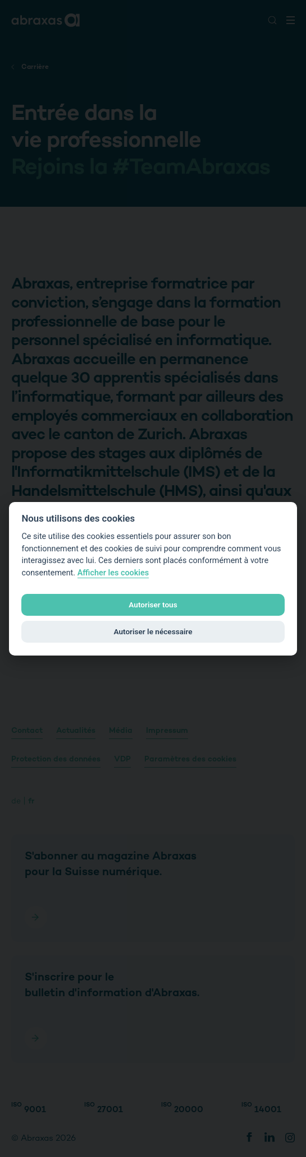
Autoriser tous (153, 604)
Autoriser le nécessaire (152, 631)
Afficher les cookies (113, 573)
